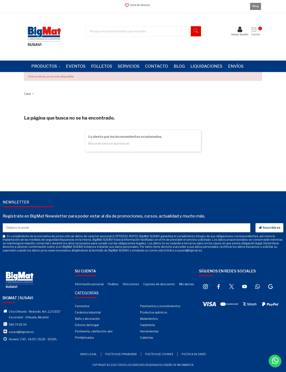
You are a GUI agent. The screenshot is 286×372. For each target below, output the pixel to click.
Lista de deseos (137, 5)
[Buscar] (145, 31)
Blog (255, 6)
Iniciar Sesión (239, 32)
